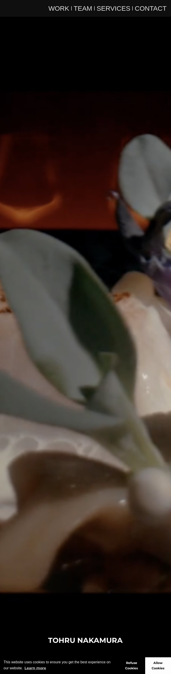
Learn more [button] (35, 668)
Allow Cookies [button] (158, 665)
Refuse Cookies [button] (131, 665)
